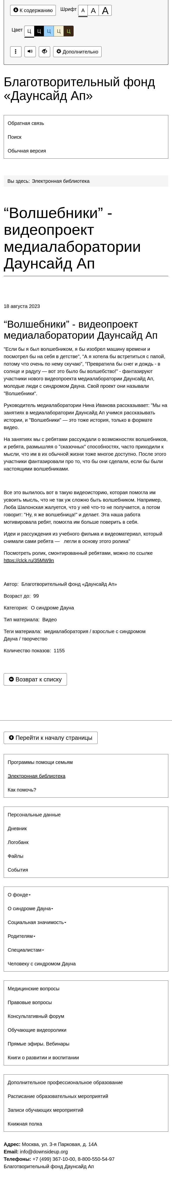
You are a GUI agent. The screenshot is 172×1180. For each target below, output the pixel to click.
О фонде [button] (19, 894)
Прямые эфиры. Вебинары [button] (38, 1043)
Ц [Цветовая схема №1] (29, 32)
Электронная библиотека (61, 181)
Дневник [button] (17, 828)
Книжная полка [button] (25, 1124)
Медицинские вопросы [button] (34, 988)
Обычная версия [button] (27, 150)
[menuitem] (86, 123)
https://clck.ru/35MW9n (29, 560)
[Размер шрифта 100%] (83, 10)
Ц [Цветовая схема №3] (49, 31)
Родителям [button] (21, 936)
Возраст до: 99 (21, 596)
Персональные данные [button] (34, 814)
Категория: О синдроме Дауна (39, 607)
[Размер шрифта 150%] (93, 10)
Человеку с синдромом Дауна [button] (42, 963)
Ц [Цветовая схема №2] (39, 31)
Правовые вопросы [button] (30, 1002)
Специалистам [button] (26, 950)
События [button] (18, 870)
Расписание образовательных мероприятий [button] (58, 1096)
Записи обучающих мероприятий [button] (45, 1110)
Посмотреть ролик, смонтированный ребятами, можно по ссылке (78, 556)
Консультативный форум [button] (36, 1016)
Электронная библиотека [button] (36, 776)
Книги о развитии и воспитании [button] (43, 1057)
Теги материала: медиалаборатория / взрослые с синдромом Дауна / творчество (75, 635)
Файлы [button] (15, 856)
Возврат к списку (35, 679)
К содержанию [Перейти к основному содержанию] (33, 10)
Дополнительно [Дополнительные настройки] (77, 51)
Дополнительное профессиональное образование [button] (65, 1082)
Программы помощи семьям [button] (40, 762)
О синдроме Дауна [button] (30, 908)
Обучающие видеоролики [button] (37, 1030)
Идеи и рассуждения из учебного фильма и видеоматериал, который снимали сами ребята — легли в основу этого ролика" (83, 537)
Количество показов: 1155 (34, 650)
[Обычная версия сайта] (44, 51)
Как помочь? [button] (22, 789)
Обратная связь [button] (26, 123)
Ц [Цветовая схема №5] (68, 31)
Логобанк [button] (18, 842)
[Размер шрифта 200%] (105, 10)
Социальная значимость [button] (37, 922)
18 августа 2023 (22, 306)
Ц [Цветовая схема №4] (59, 31)
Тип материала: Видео (30, 619)
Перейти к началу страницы (50, 737)
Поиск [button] (14, 137)
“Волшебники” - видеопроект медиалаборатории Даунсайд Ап (72, 238)
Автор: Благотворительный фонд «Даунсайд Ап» (60, 584)
